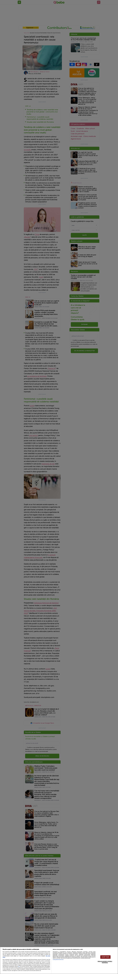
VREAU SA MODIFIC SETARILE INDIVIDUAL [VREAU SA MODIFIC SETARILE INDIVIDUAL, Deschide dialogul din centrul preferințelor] (105, 962)
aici (19, 966)
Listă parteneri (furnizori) (58, 959)
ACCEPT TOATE (105, 957)
